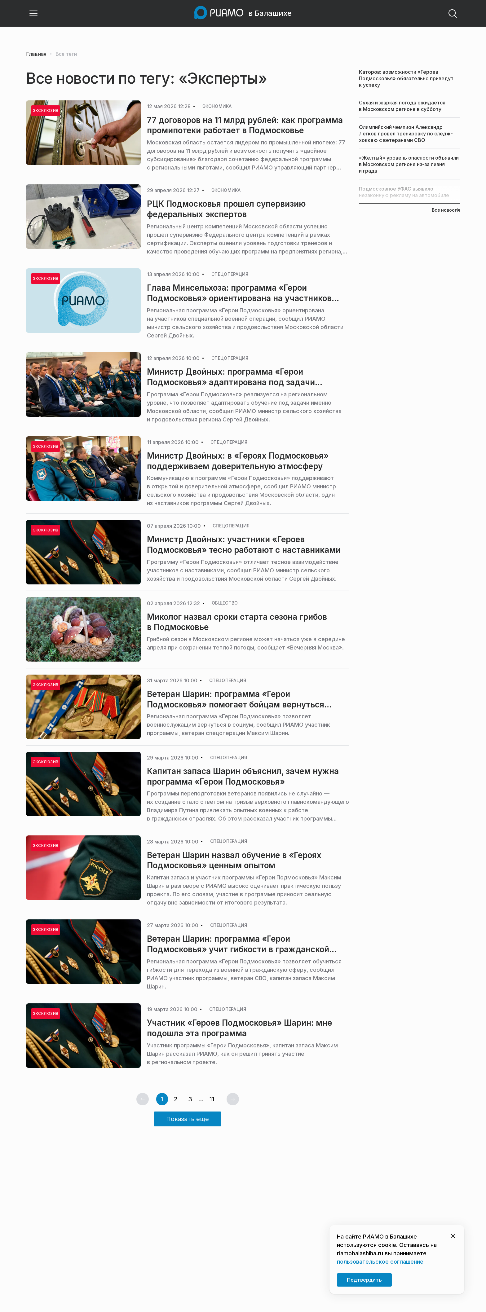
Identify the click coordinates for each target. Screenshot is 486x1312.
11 (212, 1099)
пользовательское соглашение (380, 1261)
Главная (36, 53)
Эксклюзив (45, 278)
